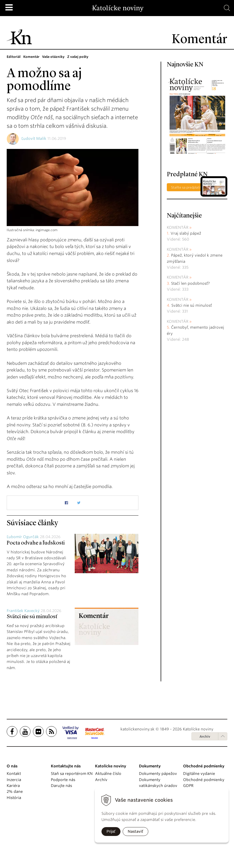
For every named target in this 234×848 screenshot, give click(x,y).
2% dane (15, 791)
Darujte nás (61, 785)
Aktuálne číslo (108, 773)
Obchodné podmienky (203, 780)
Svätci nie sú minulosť (32, 617)
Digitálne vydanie (199, 773)
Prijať (111, 831)
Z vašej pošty (77, 57)
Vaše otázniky (53, 57)
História (14, 798)
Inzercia (14, 780)
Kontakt (14, 773)
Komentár (31, 57)
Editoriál (14, 57)
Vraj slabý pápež (186, 233)
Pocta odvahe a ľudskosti (36, 543)
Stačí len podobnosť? (190, 283)
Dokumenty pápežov (158, 773)
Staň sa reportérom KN (72, 773)
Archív (204, 736)
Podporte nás (63, 780)
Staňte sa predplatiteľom (190, 187)
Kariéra (13, 785)
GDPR (188, 785)
